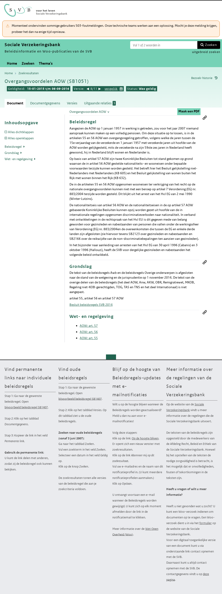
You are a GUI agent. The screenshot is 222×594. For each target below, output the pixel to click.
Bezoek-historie (201, 78)
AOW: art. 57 (89, 326)
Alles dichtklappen (21, 132)
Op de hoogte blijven (145, 438)
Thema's (46, 63)
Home (12, 63)
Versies (72, 103)
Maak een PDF (188, 111)
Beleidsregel (13, 147)
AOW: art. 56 (89, 332)
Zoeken (211, 45)
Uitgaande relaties (100, 103)
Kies (121, 88)
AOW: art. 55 (89, 338)
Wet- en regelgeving (19, 159)
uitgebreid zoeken (206, 52)
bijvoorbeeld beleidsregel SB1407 (26, 407)
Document (15, 103)
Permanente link (205, 118)
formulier (205, 523)
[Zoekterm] (163, 45)
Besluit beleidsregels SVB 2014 (91, 305)
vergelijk (111, 89)
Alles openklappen (21, 138)
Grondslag (12, 153)
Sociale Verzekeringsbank (185, 407)
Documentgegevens (45, 103)
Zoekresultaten (28, 73)
